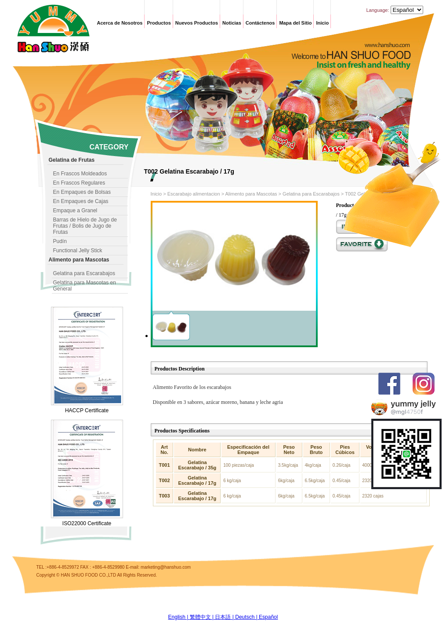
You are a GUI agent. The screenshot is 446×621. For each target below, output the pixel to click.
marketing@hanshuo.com (166, 567)
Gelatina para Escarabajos (84, 273)
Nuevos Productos (196, 22)
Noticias (231, 22)
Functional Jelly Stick (77, 250)
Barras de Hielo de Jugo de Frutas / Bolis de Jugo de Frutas (85, 226)
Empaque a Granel (75, 210)
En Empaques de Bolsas (82, 192)
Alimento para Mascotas (251, 193)
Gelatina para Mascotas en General (84, 286)
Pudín (60, 241)
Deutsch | (247, 617)
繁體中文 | (202, 617)
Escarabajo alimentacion (193, 193)
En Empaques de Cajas (81, 201)
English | (179, 617)
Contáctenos (260, 22)
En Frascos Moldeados (80, 174)
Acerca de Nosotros (120, 22)
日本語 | (225, 617)
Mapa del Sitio (295, 22)
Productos (158, 22)
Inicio (322, 22)
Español (268, 617)
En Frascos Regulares (79, 183)
